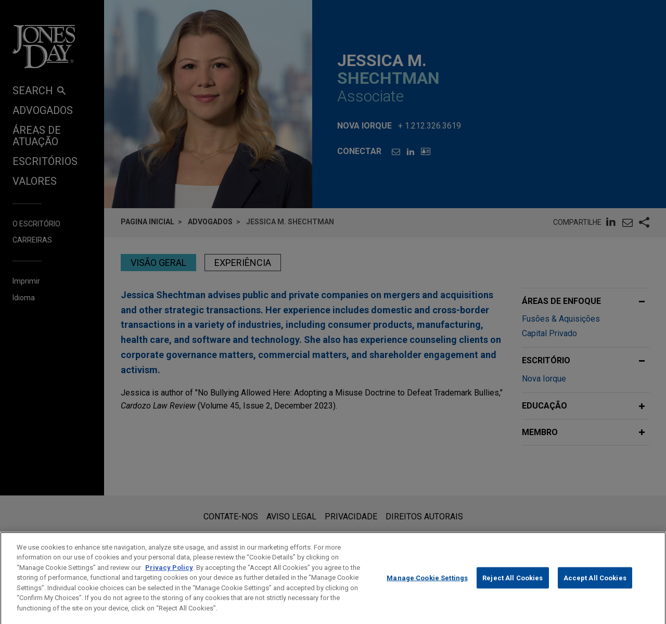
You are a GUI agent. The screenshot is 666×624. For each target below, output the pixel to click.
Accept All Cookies (594, 588)
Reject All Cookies (512, 588)
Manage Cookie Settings (427, 588)
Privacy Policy (169, 578)
